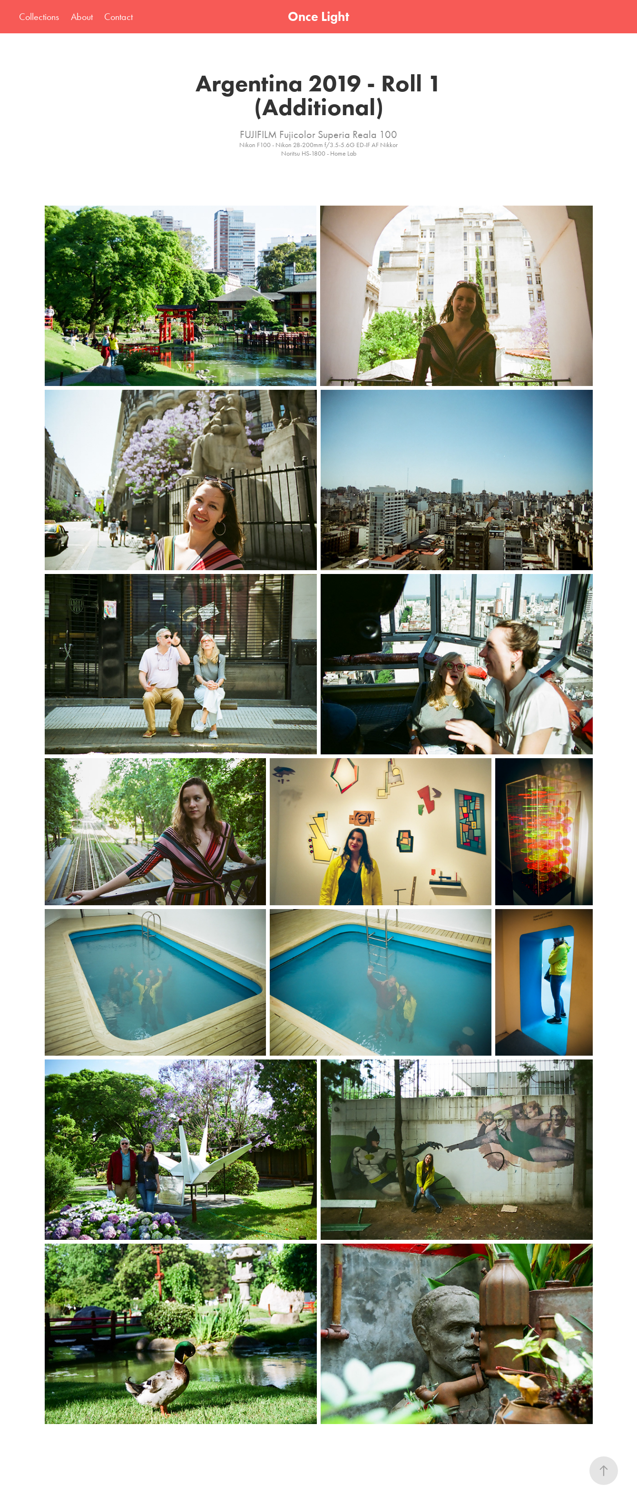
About (82, 16)
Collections (39, 16)
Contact (118, 16)
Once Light (318, 16)
